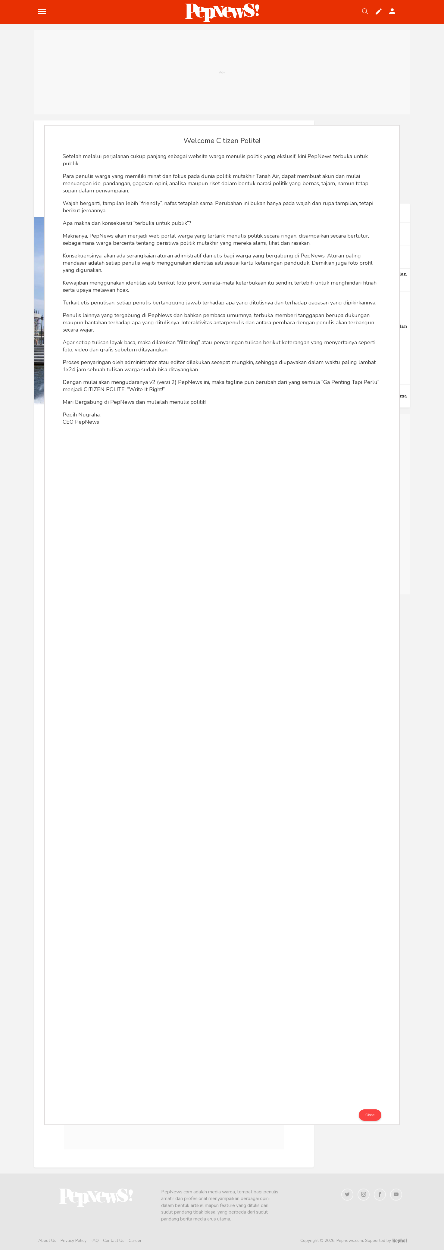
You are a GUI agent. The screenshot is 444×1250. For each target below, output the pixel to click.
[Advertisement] (222, 72)
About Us (47, 1240)
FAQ (95, 1240)
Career (135, 1240)
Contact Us (113, 1240)
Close (370, 1115)
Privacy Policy (73, 1240)
